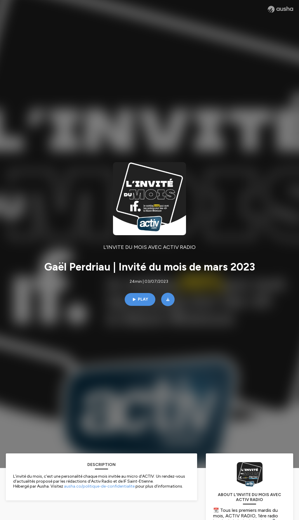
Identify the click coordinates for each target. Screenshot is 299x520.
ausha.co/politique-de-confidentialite (99, 486)
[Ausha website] (280, 9)
